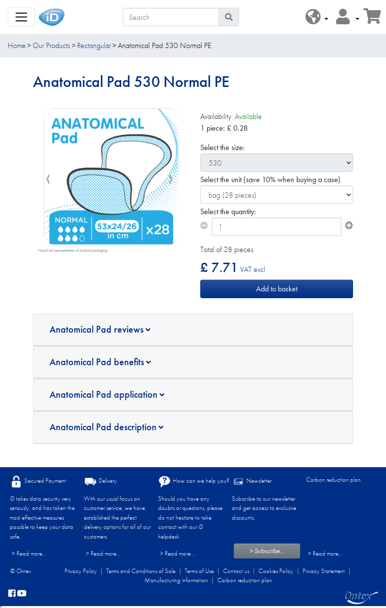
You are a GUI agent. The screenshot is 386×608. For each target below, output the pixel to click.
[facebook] (12, 594)
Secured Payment (38, 481)
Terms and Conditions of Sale (141, 571)
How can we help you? (193, 481)
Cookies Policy (275, 571)
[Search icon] (229, 17)
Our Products (51, 45)
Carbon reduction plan (333, 479)
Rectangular (94, 45)
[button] (317, 17)
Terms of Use (199, 571)
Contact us (236, 571)
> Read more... (29, 553)
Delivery (100, 481)
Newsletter (252, 481)
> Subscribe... (267, 550)
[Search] (171, 17)
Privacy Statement (324, 571)
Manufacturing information (176, 580)
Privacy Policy (80, 571)
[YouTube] (22, 594)
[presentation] (48, 179)
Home (17, 45)
